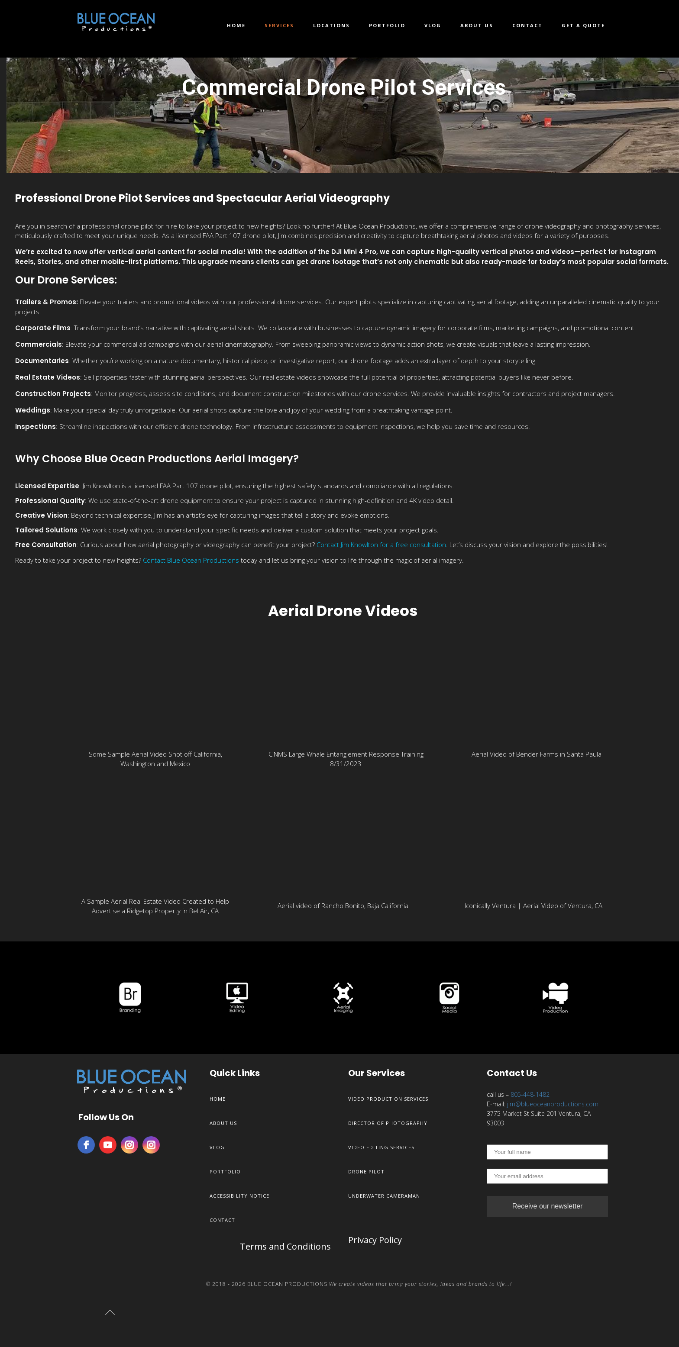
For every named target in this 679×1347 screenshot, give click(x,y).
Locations (331, 25)
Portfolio (387, 25)
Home (236, 25)
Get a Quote (583, 25)
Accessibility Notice (239, 1195)
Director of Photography (387, 1123)
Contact (527, 25)
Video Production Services (388, 1099)
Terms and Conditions (285, 1246)
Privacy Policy (375, 1240)
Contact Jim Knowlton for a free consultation (381, 544)
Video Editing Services (381, 1147)
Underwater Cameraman (384, 1195)
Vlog (432, 25)
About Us (476, 25)
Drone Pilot (366, 1171)
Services (279, 25)
